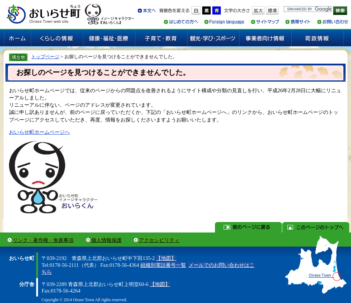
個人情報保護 (106, 240)
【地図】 (166, 258)
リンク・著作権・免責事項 (43, 240)
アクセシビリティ (159, 240)
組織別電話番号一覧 (163, 265)
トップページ (45, 56)
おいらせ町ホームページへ (39, 132)
